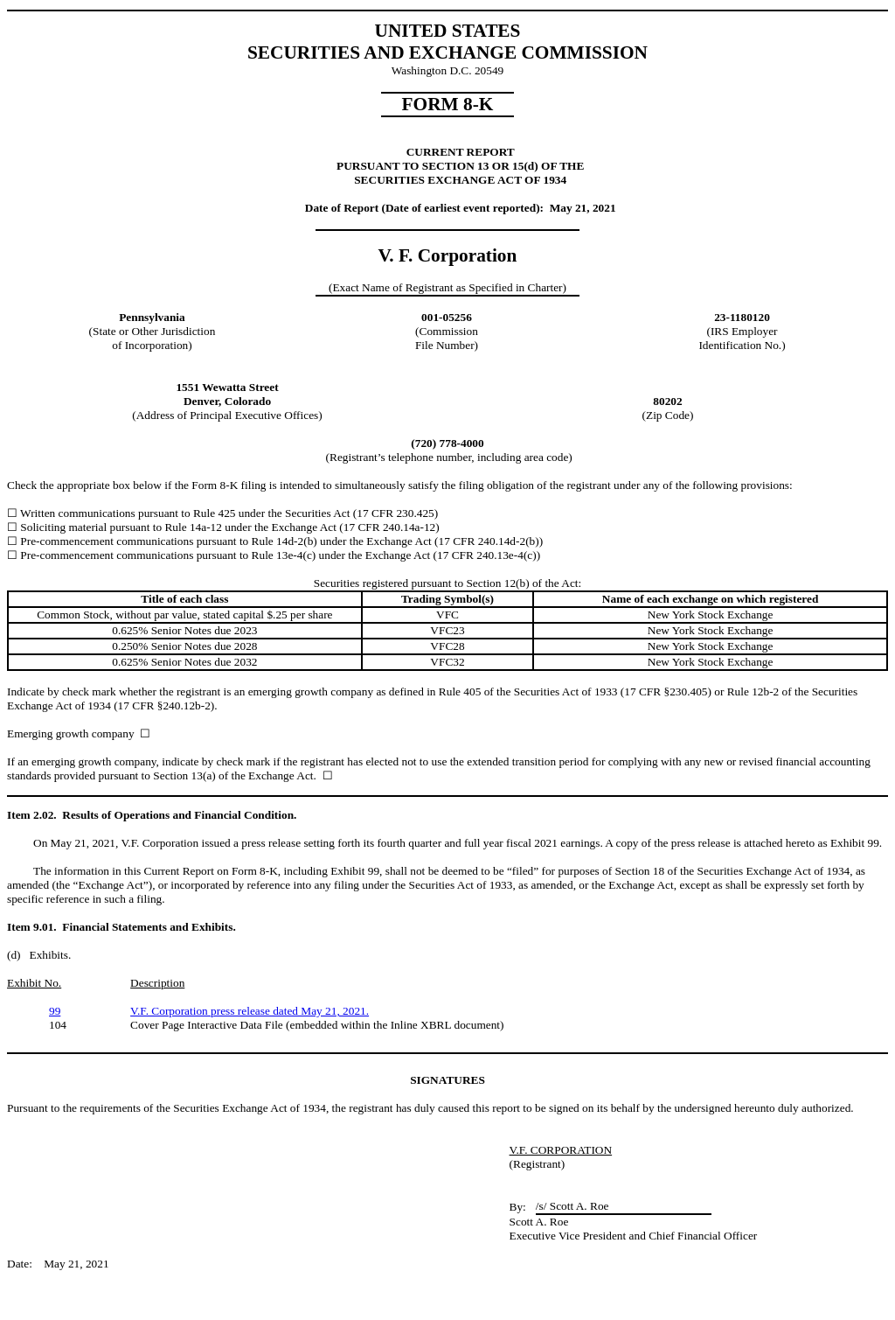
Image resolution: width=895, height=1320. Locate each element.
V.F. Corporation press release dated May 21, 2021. (249, 1010)
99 (54, 1010)
